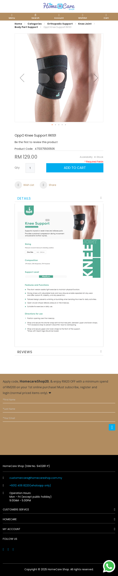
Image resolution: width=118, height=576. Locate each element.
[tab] (59, 198)
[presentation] (87, 440)
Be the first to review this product (36, 142)
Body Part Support (26, 27)
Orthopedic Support (60, 23)
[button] (22, 77)
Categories (35, 23)
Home (18, 23)
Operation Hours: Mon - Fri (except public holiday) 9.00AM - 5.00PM (27, 496)
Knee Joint (85, 23)
